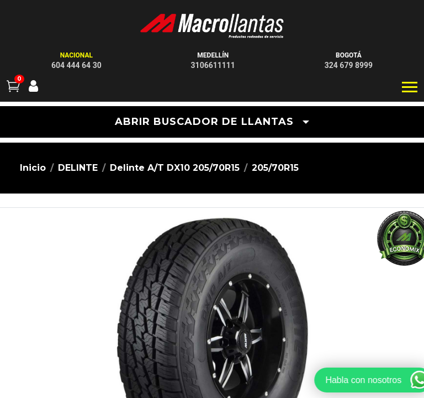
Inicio (33, 168)
